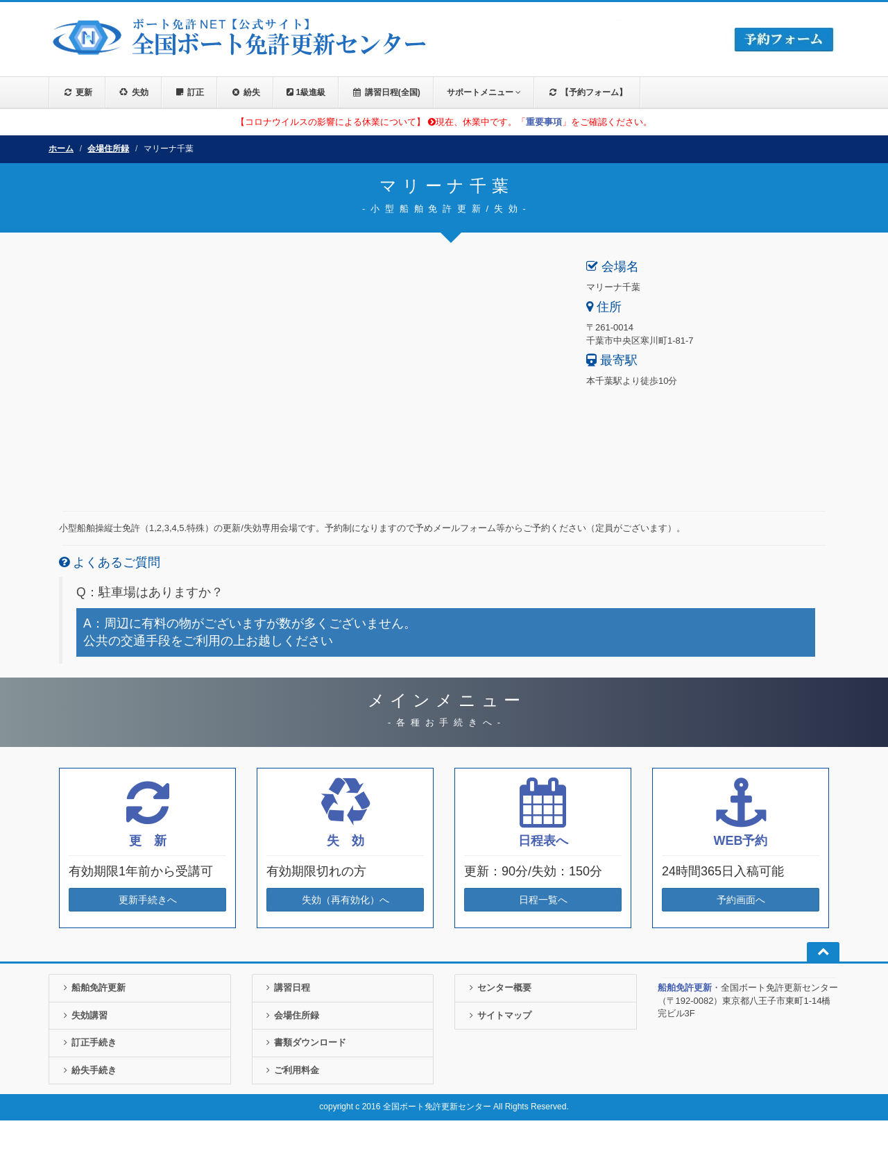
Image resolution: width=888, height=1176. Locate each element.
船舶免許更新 (93, 987)
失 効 (345, 841)
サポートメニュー (484, 93)
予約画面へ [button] (741, 899)
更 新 (147, 841)
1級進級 (306, 92)
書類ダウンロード (305, 1042)
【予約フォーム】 (587, 92)
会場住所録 (108, 148)
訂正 (190, 92)
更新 (77, 92)
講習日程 (287, 987)
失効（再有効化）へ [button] (345, 899)
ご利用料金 (291, 1070)
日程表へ (543, 841)
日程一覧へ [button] (543, 899)
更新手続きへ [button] (148, 899)
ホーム (61, 148)
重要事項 (544, 122)
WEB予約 (741, 841)
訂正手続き (88, 1042)
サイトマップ (498, 1015)
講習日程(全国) (386, 92)
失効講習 (84, 1015)
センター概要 (498, 987)
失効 (133, 92)
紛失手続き (88, 1070)
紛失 (245, 92)
